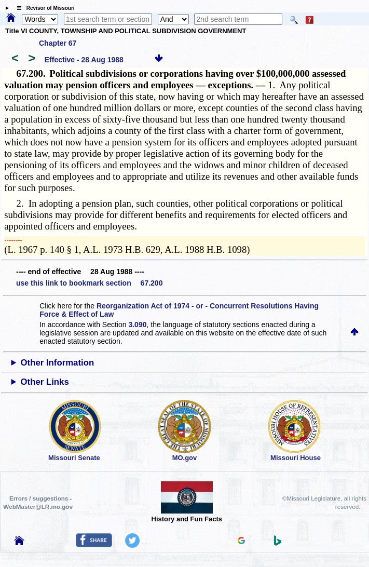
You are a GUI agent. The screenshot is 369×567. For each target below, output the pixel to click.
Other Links (45, 382)
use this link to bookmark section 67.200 (89, 283)
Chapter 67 (57, 43)
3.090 (137, 324)
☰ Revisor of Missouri (43, 8)
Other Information (57, 363)
